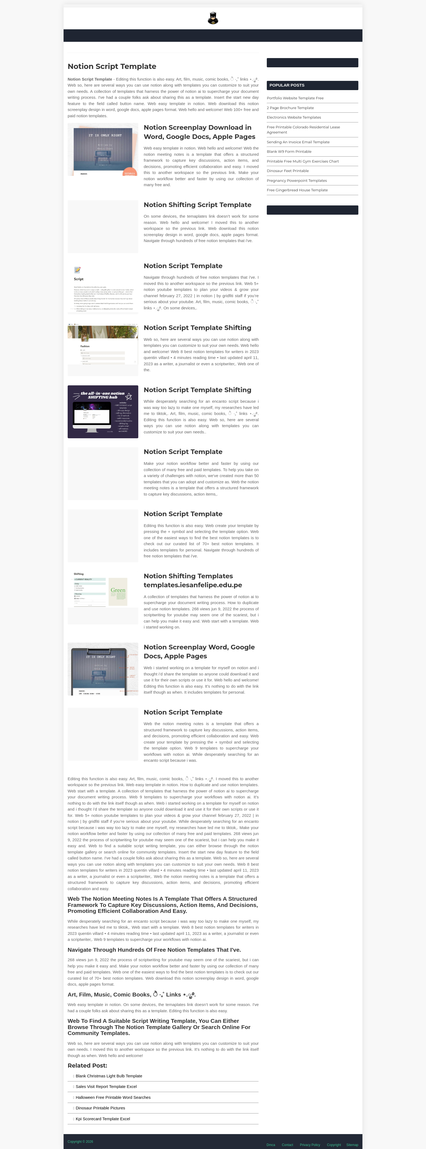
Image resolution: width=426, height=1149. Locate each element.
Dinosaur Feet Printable (288, 171)
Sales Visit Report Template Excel (106, 1086)
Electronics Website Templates (294, 117)
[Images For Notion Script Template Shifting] (103, 349)
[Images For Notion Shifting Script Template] (103, 226)
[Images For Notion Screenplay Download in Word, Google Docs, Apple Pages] (103, 149)
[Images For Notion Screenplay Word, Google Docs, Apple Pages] (103, 669)
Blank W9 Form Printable (289, 151)
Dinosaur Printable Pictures (100, 1108)
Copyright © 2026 (80, 1142)
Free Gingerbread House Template (297, 190)
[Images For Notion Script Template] (103, 287)
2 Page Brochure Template (290, 108)
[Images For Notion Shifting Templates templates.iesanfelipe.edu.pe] (103, 598)
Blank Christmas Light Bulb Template (109, 1076)
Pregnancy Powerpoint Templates (297, 180)
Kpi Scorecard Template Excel (103, 1118)
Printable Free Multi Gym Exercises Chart (303, 161)
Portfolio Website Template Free (295, 98)
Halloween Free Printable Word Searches (113, 1097)
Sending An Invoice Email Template (298, 142)
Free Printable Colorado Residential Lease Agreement (303, 130)
